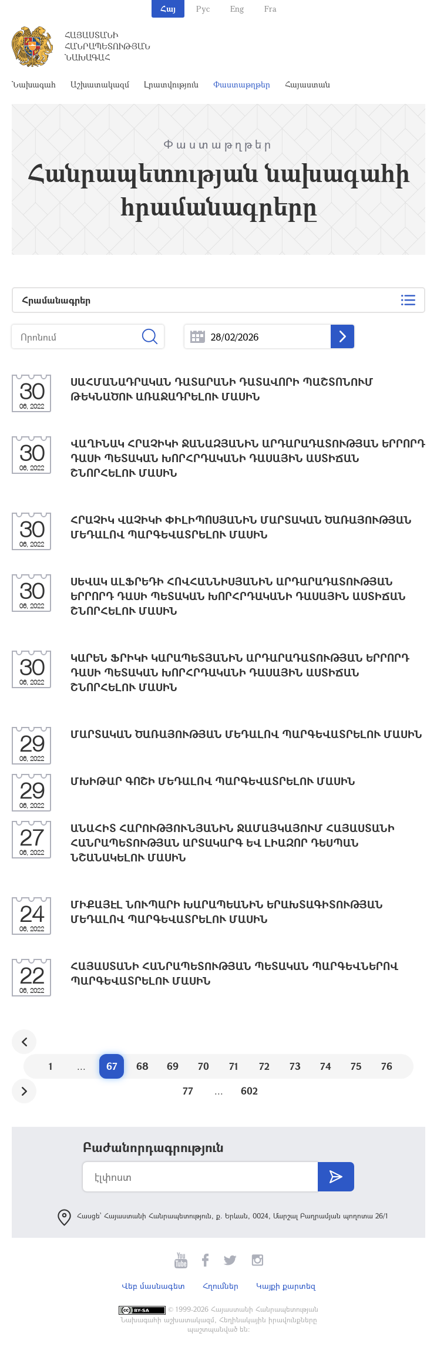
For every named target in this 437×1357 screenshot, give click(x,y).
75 (356, 1066)
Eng (237, 8)
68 (142, 1066)
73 (295, 1066)
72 (264, 1066)
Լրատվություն (171, 84)
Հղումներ (220, 1285)
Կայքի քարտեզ (285, 1285)
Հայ (168, 8)
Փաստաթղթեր (241, 84)
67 (111, 1066)
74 (325, 1066)
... (197, 337)
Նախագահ (34, 84)
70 (203, 1066)
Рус (203, 8)
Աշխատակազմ (99, 84)
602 (249, 1091)
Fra (270, 8)
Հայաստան (307, 84)
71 (233, 1066)
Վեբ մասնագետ (153, 1285)
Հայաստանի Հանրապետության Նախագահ (107, 46)
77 (188, 1091)
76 (386, 1066)
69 (173, 1066)
